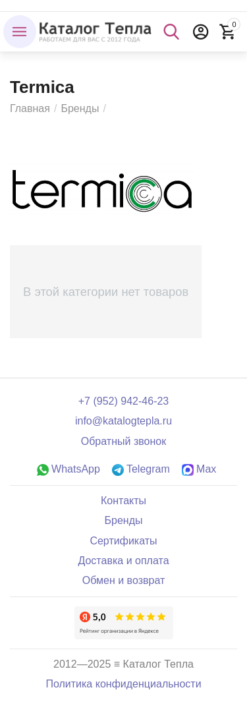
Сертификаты (123, 540)
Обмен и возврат (123, 580)
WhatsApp (68, 469)
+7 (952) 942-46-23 (123, 401)
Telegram (141, 469)
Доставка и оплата (123, 560)
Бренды (80, 108)
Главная (30, 108)
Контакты (123, 500)
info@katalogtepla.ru (123, 420)
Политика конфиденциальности (123, 683)
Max (199, 469)
